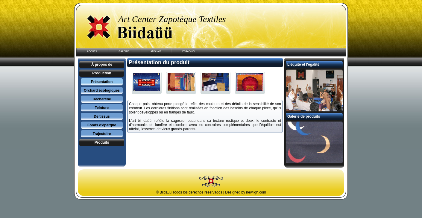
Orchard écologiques (102, 90)
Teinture (102, 108)
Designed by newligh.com (245, 192)
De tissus (102, 116)
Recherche (101, 99)
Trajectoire (102, 134)
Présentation (102, 82)
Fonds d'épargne (101, 125)
